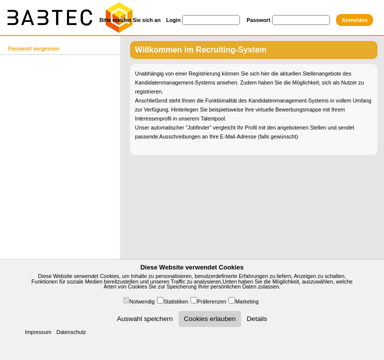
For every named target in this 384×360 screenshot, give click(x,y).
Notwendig (142, 301)
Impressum (38, 332)
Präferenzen (211, 301)
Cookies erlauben (210, 318)
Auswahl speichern (145, 318)
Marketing (246, 301)
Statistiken (176, 301)
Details (256, 318)
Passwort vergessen (34, 49)
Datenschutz (71, 332)
